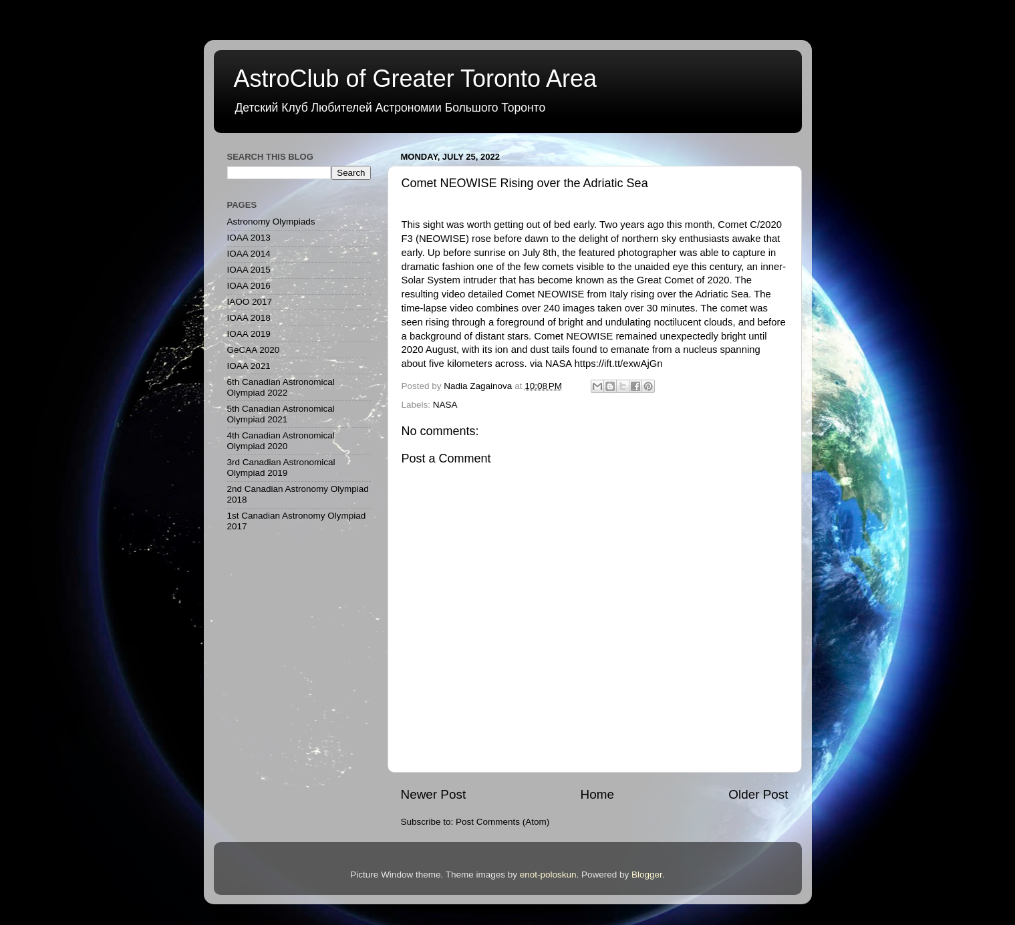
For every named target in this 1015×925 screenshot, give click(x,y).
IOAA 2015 (249, 270)
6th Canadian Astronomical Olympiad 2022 (281, 387)
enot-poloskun (548, 875)
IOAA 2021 (249, 366)
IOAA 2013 (249, 238)
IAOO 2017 (250, 302)
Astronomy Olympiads (271, 222)
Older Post (758, 794)
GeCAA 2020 (253, 350)
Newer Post (433, 794)
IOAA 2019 (249, 334)
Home (597, 794)
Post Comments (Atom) (502, 822)
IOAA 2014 (249, 254)
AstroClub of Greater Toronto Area (415, 78)
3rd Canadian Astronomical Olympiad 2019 (281, 467)
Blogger (646, 875)
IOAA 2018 (249, 318)
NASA (445, 405)
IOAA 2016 (249, 286)
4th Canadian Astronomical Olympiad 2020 (281, 440)
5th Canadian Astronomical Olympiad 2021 (281, 414)
